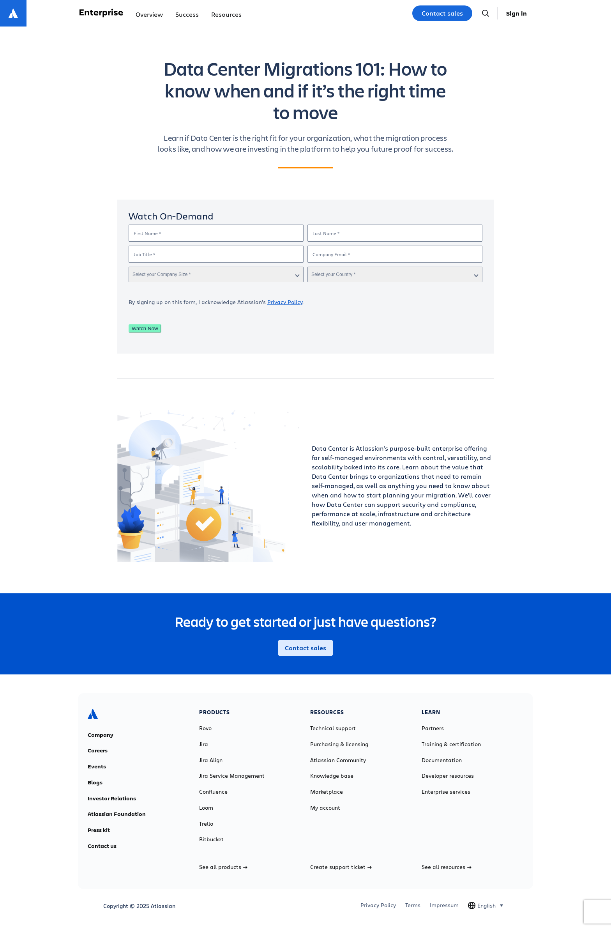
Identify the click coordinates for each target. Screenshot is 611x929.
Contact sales (442, 13)
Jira (203, 744)
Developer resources (448, 776)
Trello (206, 824)
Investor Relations (112, 798)
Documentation (442, 760)
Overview (149, 14)
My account (325, 808)
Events (97, 766)
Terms (412, 905)
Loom (206, 808)
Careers (98, 750)
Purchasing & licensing (339, 744)
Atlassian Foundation (117, 814)
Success (187, 14)
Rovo (205, 728)
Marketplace (326, 792)
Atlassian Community (338, 760)
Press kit (99, 830)
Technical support (333, 728)
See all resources (446, 867)
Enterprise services (446, 792)
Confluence (213, 792)
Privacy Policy (284, 302)
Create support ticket (341, 867)
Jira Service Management (232, 776)
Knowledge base (331, 776)
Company (100, 735)
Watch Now (145, 328)
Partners (433, 728)
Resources (226, 14)
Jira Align (211, 760)
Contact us (102, 846)
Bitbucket (211, 839)
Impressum (444, 905)
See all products (223, 867)
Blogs (95, 782)
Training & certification (451, 744)
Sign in (516, 13)
